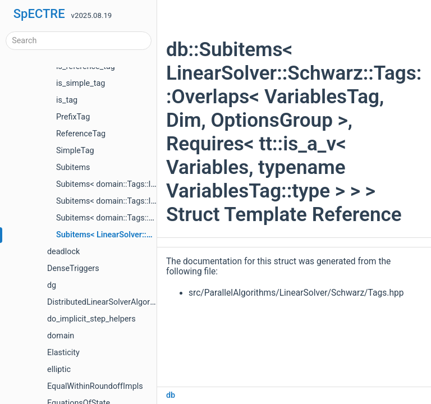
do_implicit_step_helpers (91, 319)
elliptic (59, 369)
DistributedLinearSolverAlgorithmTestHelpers (128, 302)
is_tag (66, 100)
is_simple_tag (80, 83)
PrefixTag (73, 117)
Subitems (73, 167)
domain (60, 336)
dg (51, 285)
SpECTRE (39, 14)
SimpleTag (75, 150)
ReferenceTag (81, 134)
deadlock (63, 251)
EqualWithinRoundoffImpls (95, 386)
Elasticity (63, 352)
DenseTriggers (73, 268)
